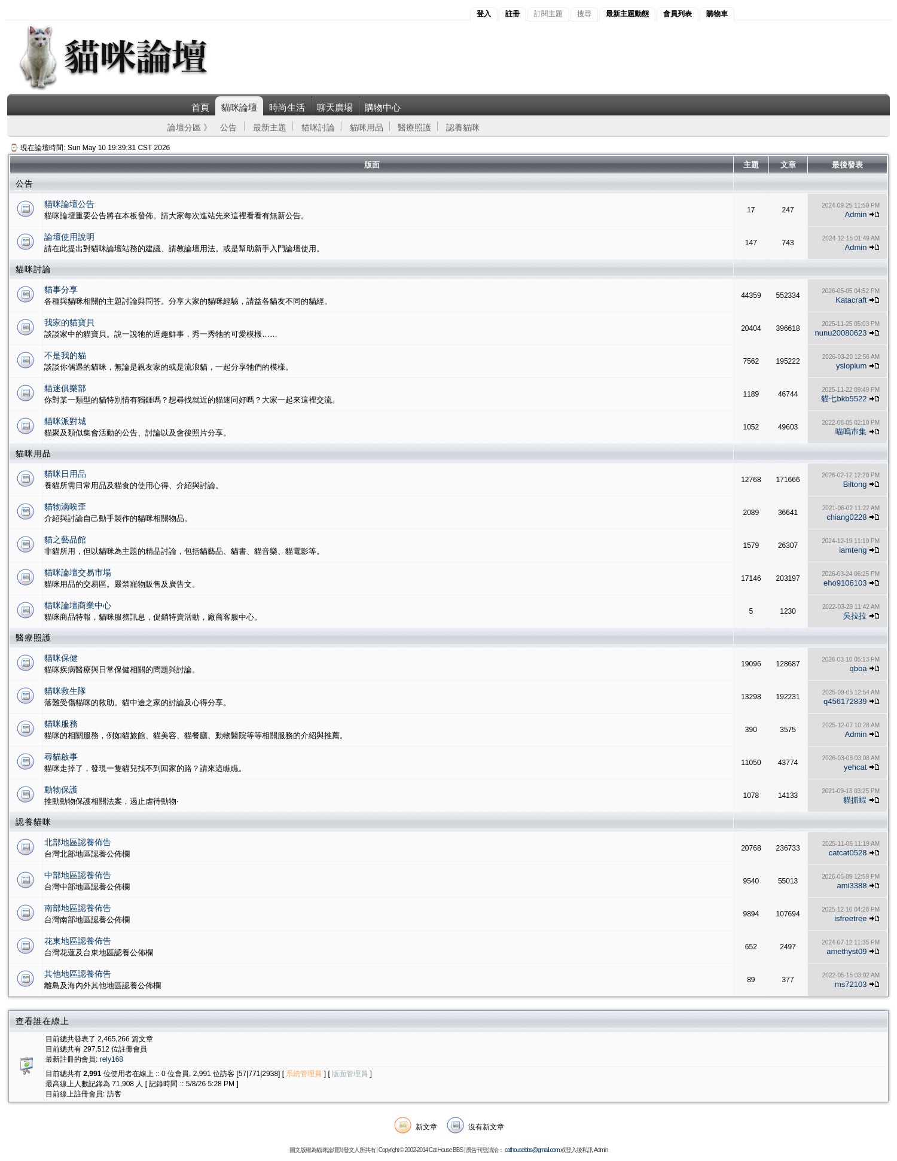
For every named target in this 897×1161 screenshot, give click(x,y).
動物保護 (61, 789)
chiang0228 (846, 517)
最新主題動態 (627, 14)
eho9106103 (845, 582)
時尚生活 (287, 107)
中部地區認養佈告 (77, 875)
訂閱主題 (548, 14)
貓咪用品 (366, 127)
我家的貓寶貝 (69, 322)
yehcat (855, 767)
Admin (856, 214)
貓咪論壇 (239, 107)
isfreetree (850, 918)
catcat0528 (848, 852)
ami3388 (852, 885)
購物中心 (383, 107)
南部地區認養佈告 (77, 908)
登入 (484, 14)
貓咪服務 (61, 724)
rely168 (111, 1059)
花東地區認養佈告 (77, 941)
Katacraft (851, 299)
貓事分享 (61, 289)
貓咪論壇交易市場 (77, 572)
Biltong (855, 484)
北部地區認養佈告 (77, 842)
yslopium (851, 365)
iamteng (853, 550)
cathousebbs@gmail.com (532, 1150)
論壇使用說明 (69, 237)
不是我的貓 (65, 355)
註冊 (512, 14)
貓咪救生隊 (65, 691)
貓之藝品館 (65, 539)
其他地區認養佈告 (77, 974)
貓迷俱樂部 (65, 388)
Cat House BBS (446, 1150)
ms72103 (851, 984)
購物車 (717, 14)
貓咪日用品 (65, 474)
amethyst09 (846, 951)
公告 (228, 127)
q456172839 (845, 701)
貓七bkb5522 (844, 398)
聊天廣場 (335, 107)
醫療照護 (414, 127)
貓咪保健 (61, 658)
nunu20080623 (841, 332)
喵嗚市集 (851, 431)
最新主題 (269, 127)
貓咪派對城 (65, 421)
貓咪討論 (318, 127)
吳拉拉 (855, 615)
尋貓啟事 (61, 756)
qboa (858, 668)
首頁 (200, 107)
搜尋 (584, 14)
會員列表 (677, 14)
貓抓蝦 (855, 800)
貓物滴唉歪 (65, 506)
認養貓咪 (463, 127)
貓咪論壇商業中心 (77, 605)
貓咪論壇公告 (69, 204)
